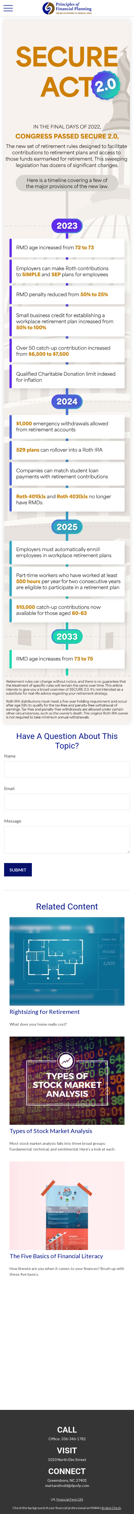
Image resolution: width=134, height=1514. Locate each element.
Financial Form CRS (69, 1499)
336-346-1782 (73, 1438)
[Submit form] (18, 869)
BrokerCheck (111, 1508)
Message (12, 820)
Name (10, 755)
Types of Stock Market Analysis (51, 1130)
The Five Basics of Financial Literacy (56, 1256)
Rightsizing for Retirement (45, 1011)
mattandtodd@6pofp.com (67, 1485)
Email (9, 788)
